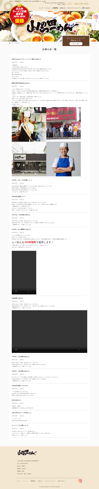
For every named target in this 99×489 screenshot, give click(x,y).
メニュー (48, 8)
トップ (41, 8)
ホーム (19, 481)
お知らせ (62, 8)
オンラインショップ (73, 8)
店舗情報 (55, 8)
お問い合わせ (86, 8)
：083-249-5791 (80, 4)
